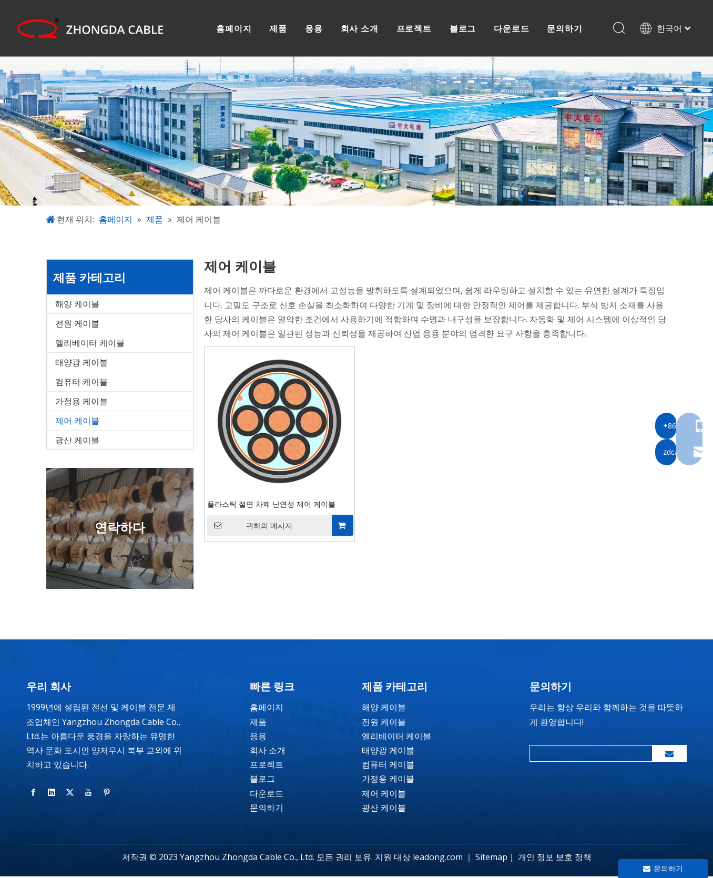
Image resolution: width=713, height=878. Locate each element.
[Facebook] (33, 793)
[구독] (669, 755)
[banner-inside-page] (356, 132)
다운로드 (512, 29)
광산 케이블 (77, 441)
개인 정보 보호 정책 (555, 858)
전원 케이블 (77, 325)
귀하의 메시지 (249, 526)
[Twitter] (70, 793)
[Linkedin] (51, 793)
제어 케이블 (77, 422)
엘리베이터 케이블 (90, 344)
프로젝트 (414, 29)
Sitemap (491, 858)
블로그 (463, 29)
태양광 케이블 (81, 364)
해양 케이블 (77, 305)
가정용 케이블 (81, 403)
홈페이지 (234, 29)
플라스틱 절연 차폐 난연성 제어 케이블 (271, 506)
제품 (279, 29)
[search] (588, 755)
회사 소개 (360, 29)
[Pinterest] (107, 793)
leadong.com (438, 858)
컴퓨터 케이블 (81, 383)
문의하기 (565, 29)
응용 (314, 29)
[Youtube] (88, 793)
